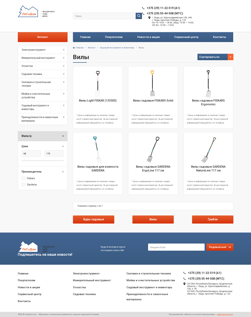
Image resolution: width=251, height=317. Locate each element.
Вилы (141, 48)
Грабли (213, 219)
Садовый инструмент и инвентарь (35, 107)
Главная (85, 37)
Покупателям (114, 37)
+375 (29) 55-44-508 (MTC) (165, 13)
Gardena (32, 184)
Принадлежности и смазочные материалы (40, 119)
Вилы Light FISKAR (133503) (98, 100)
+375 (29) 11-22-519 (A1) (163, 8)
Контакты (219, 37)
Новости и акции (148, 37)
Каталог (42, 37)
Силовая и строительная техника (36, 84)
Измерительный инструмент (38, 57)
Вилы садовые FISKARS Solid (153, 100)
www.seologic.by (225, 314)
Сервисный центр (186, 37)
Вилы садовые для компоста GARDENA (97, 168)
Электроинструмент (34, 49)
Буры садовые (93, 219)
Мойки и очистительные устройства (36, 95)
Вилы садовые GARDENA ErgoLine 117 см (153, 168)
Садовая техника (32, 74)
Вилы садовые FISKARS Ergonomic (208, 102)
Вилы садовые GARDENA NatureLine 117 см (208, 168)
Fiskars (31, 178)
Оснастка (27, 66)
